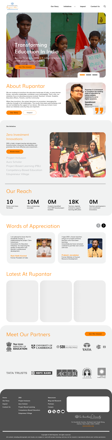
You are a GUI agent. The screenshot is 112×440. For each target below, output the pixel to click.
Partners (51, 404)
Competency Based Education (29, 410)
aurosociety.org (88, 426)
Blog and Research (54, 401)
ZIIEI (20, 397)
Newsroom (52, 397)
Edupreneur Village (25, 413)
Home (5, 397)
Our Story (6, 401)
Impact (5, 404)
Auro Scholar (23, 404)
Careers (50, 407)
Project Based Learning (26, 407)
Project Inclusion (24, 401)
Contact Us (6, 407)
